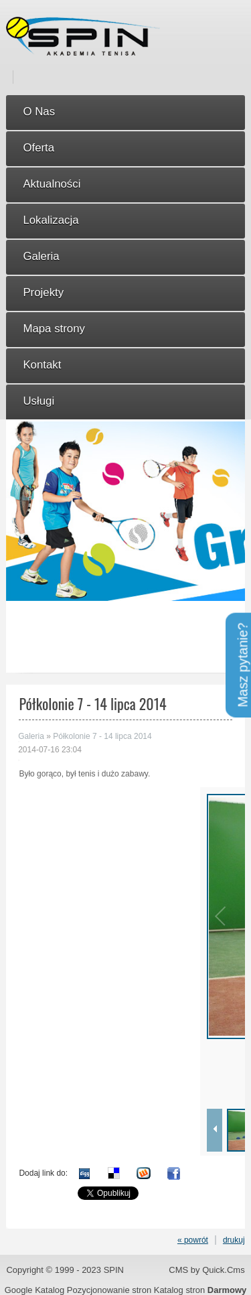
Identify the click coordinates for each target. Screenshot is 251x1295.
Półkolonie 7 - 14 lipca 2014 (102, 736)
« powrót (192, 1240)
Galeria (31, 736)
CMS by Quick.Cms (206, 1270)
